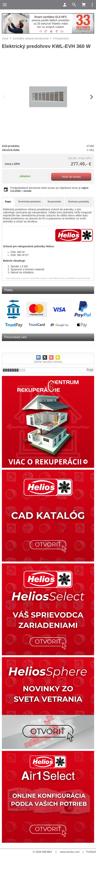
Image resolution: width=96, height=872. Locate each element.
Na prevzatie (54, 201)
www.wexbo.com (70, 851)
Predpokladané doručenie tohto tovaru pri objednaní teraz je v (49, 189)
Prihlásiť (91, 851)
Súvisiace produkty (78, 201)
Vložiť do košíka (71, 176)
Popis (8, 201)
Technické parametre (29, 201)
